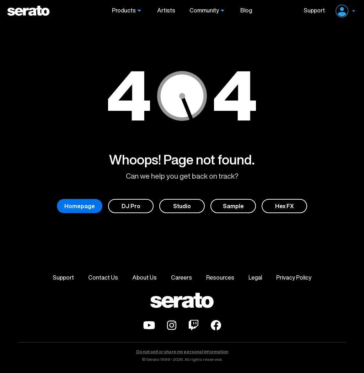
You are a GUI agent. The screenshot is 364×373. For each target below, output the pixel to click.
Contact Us (103, 277)
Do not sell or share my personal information (182, 352)
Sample (233, 206)
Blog (246, 10)
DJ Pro (131, 206)
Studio (182, 206)
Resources (220, 277)
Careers (181, 277)
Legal (255, 277)
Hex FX (284, 206)
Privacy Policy (293, 277)
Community (204, 10)
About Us (144, 277)
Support (312, 10)
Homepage (79, 206)
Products (124, 10)
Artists (166, 10)
